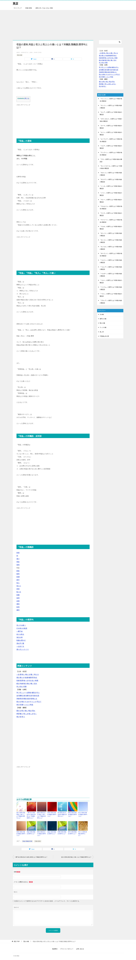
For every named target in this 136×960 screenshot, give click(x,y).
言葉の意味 (28, 8)
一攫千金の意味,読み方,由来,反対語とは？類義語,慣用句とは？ (31, 815)
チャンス (33, 701)
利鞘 (18, 595)
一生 (18, 674)
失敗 (34, 695)
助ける (18, 701)
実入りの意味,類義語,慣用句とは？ (82, 833)
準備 (18, 698)
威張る (34, 692)
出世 (37, 695)
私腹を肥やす (21, 640)
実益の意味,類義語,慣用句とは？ (31, 832)
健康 (30, 677)
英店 (15, 3)
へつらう (27, 704)
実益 (18, 562)
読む (21, 686)
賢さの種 (19, 55)
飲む (28, 683)
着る (18, 677)
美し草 (102, 332)
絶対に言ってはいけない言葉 (44, 8)
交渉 (30, 695)
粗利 (18, 574)
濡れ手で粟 (20, 643)
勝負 (25, 698)
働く (32, 683)
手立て (39, 701)
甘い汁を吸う (21, 625)
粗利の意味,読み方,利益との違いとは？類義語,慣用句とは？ (41, 815)
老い (23, 674)
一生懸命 (28, 692)
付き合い (32, 680)
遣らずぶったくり (22, 649)
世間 (21, 680)
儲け (18, 559)
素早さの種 (103, 318)
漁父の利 (19, 637)
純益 (18, 571)
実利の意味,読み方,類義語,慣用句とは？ (41, 833)
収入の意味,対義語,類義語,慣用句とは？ (82, 814)
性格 (18, 680)
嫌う (21, 713)
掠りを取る (20, 634)
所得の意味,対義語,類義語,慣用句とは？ (51, 814)
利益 (31, 704)
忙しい (22, 692)
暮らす (22, 677)
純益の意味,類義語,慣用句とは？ (51, 832)
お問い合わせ (80, 948)
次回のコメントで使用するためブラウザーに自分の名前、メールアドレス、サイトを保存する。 (47, 900)
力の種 (102, 314)
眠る (18, 683)
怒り (23, 710)
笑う (23, 717)
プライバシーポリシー (66, 948)
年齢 (21, 683)
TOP (16, 941)
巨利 (18, 607)
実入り (18, 586)
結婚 (26, 677)
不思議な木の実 (104, 336)
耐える (35, 698)
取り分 (18, 592)
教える (27, 674)
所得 (18, 589)
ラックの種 (103, 327)
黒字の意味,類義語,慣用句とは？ (72, 832)
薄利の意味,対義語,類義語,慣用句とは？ (72, 814)
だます (27, 701)
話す (35, 683)
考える (36, 674)
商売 (21, 698)
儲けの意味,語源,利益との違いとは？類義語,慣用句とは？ (20, 815)
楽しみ (31, 713)
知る (35, 677)
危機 (20, 695)
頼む (23, 701)
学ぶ (18, 686)
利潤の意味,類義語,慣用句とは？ (62, 832)
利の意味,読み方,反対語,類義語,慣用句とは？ (62, 814)
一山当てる (20, 646)
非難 (21, 704)
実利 (18, 565)
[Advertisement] (68, 24)
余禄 (18, 601)
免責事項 (54, 948)
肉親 (36, 680)
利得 (18, 553)
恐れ (33, 710)
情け (18, 717)
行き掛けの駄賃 (21, 628)
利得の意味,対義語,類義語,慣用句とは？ (20, 833)
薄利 (18, 604)
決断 (27, 695)
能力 (25, 683)
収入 (18, 583)
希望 (18, 713)
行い (38, 692)
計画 (23, 695)
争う (18, 692)
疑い (26, 710)
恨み (30, 710)
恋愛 (25, 686)
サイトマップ (18, 8)
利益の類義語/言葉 (27, 841)
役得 (18, 598)
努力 (18, 704)
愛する (18, 710)
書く (32, 674)
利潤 (18, 577)
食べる (26, 680)
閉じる (27, 98)
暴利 (18, 610)
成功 (28, 698)
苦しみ (26, 713)
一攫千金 (19, 631)
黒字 (18, 580)
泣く (35, 713)
